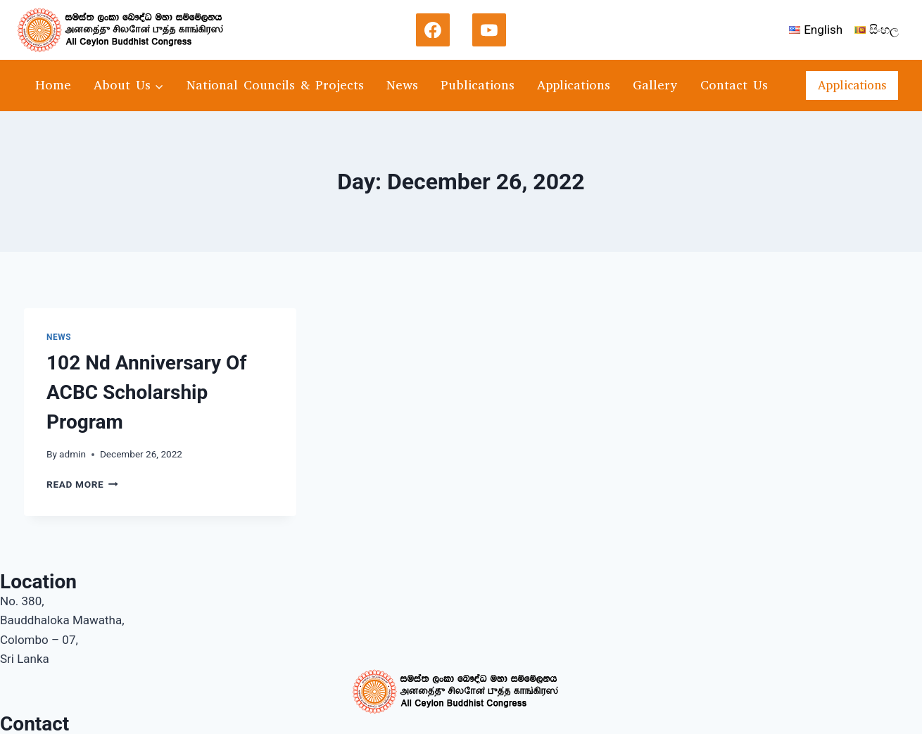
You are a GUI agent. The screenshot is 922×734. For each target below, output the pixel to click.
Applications (573, 85)
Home (53, 85)
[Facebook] (433, 30)
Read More (82, 484)
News (402, 85)
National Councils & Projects (275, 85)
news (58, 337)
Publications (477, 85)
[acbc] (126, 30)
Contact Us (734, 85)
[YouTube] (489, 30)
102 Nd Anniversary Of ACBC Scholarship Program (146, 392)
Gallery (655, 85)
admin (72, 454)
